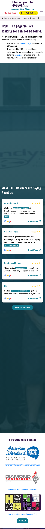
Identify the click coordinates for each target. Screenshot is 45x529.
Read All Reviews (22, 307)
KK (5, 286)
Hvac (25, 18)
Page (32, 18)
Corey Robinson (11, 232)
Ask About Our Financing (22, 9)
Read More (33, 221)
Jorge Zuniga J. (11, 203)
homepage (19, 55)
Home (5, 18)
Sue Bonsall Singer (12, 263)
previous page (25, 43)
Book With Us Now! (28, 13)
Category (16, 18)
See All (22, 521)
